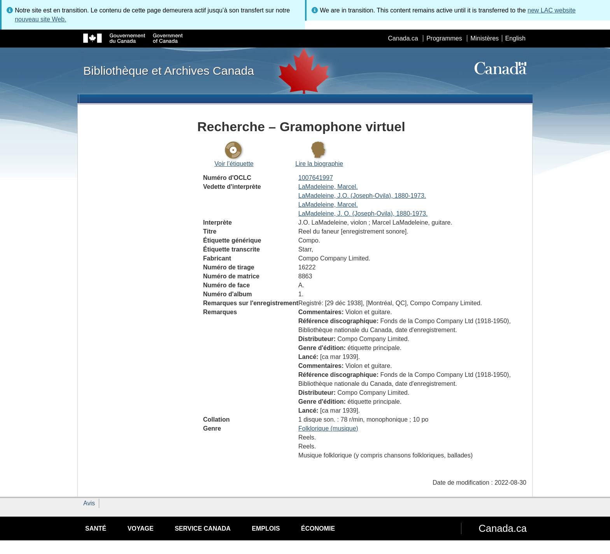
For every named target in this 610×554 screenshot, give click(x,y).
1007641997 (315, 177)
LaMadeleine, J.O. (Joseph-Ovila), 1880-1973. (362, 195)
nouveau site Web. (40, 19)
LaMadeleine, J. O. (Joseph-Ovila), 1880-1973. (363, 213)
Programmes (444, 38)
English (515, 38)
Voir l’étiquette (234, 163)
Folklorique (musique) (328, 428)
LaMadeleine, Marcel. (328, 186)
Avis (89, 503)
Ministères (484, 38)
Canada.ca (403, 38)
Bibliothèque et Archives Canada (168, 70)
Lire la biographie (319, 163)
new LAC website (552, 10)
